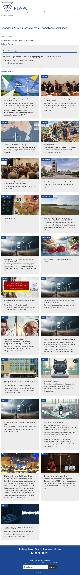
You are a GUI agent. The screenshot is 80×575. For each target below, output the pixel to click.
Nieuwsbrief (46, 160)
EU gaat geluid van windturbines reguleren (18, 476)
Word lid (10, 15)
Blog (3, 237)
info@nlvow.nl (46, 553)
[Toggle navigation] (77, 16)
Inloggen (3, 15)
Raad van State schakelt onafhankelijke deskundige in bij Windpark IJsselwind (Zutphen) (60, 219)
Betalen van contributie (51, 381)
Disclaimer (23, 549)
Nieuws (44, 77)
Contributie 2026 (9, 218)
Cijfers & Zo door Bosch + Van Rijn (15, 144)
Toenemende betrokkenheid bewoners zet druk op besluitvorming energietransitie (19, 182)
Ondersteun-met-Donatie (52, 549)
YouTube (42, 553)
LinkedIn (35, 553)
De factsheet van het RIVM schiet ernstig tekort (59, 339)
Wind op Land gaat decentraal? (54, 422)
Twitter (39, 553)
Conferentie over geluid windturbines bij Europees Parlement (57, 99)
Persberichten (47, 196)
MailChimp (56, 563)
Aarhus (10, 44)
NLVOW (37, 7)
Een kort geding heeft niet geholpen (55, 476)
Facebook (32, 553)
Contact (31, 549)
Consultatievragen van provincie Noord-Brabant (59, 182)
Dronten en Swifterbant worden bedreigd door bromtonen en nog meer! (59, 301)
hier (11, 60)
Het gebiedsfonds (49, 144)
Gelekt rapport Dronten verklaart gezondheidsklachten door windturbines (17, 340)
